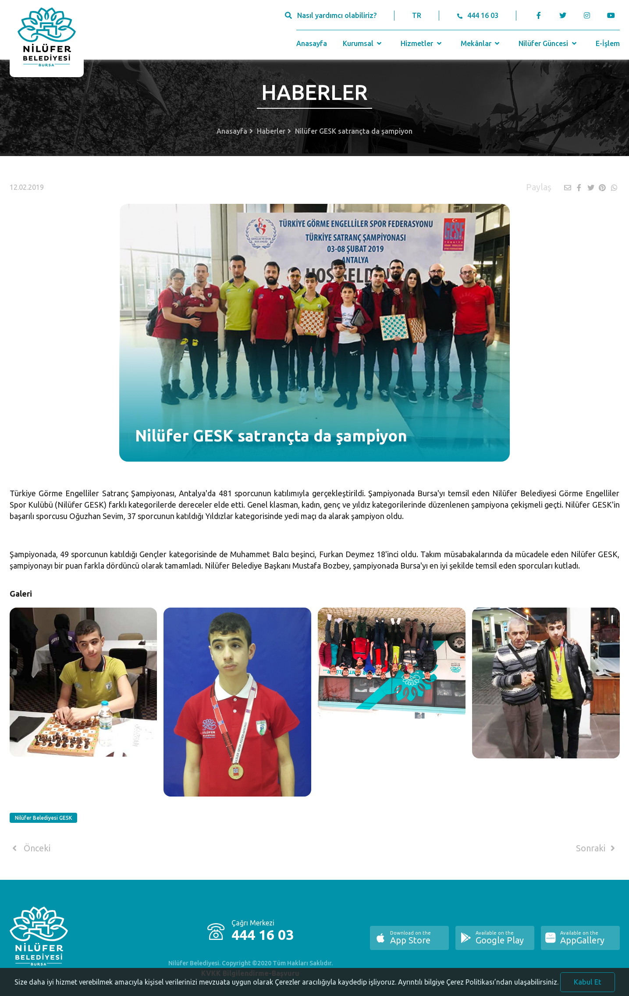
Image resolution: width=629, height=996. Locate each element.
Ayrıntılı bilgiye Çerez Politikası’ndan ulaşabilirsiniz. (478, 985)
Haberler (271, 131)
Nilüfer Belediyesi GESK (43, 818)
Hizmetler (422, 43)
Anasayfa (311, 43)
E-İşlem (608, 43)
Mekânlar (481, 43)
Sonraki (597, 848)
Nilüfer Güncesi (548, 43)
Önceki (30, 848)
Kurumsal (363, 43)
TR (416, 15)
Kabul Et (587, 985)
